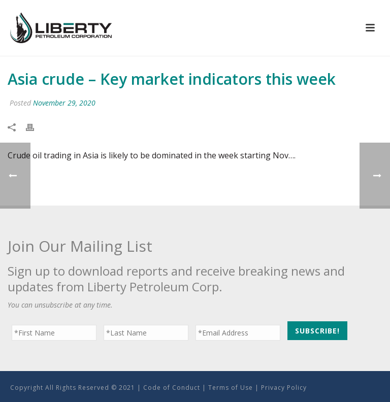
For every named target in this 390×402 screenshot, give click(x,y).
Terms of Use (230, 387)
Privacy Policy (284, 387)
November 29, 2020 (64, 103)
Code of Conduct (171, 387)
